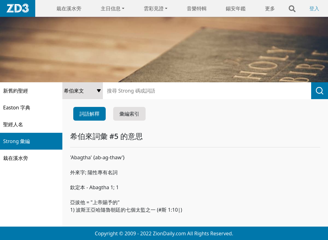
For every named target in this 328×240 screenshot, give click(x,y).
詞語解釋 (89, 113)
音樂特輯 (197, 8)
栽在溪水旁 (68, 8)
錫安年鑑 (236, 8)
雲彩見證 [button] (154, 8)
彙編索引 (129, 113)
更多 (270, 8)
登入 (314, 8)
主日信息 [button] (111, 8)
